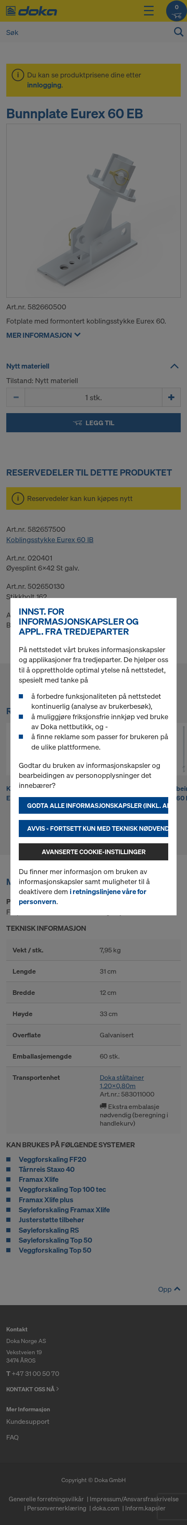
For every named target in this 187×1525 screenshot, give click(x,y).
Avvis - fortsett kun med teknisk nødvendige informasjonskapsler (97, 828)
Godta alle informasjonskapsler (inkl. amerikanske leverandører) (97, 805)
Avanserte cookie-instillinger (94, 851)
